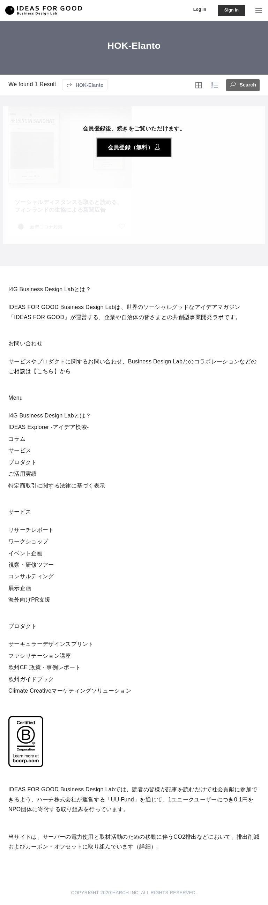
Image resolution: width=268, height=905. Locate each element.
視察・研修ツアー (31, 565)
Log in (194, 9)
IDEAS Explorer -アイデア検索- (48, 427)
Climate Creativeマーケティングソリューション (69, 691)
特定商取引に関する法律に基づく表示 (56, 486)
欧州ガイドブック (31, 679)
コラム (16, 439)
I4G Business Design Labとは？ (49, 415)
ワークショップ (28, 541)
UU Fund (122, 799)
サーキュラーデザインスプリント (51, 644)
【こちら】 (45, 371)
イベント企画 (25, 553)
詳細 (145, 847)
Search (243, 84)
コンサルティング (31, 576)
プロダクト (22, 462)
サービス (19, 450)
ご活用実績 (22, 474)
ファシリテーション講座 (39, 656)
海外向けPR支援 (29, 600)
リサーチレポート (31, 530)
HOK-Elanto (85, 84)
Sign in (229, 10)
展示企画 (19, 588)
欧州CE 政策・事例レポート (44, 667)
